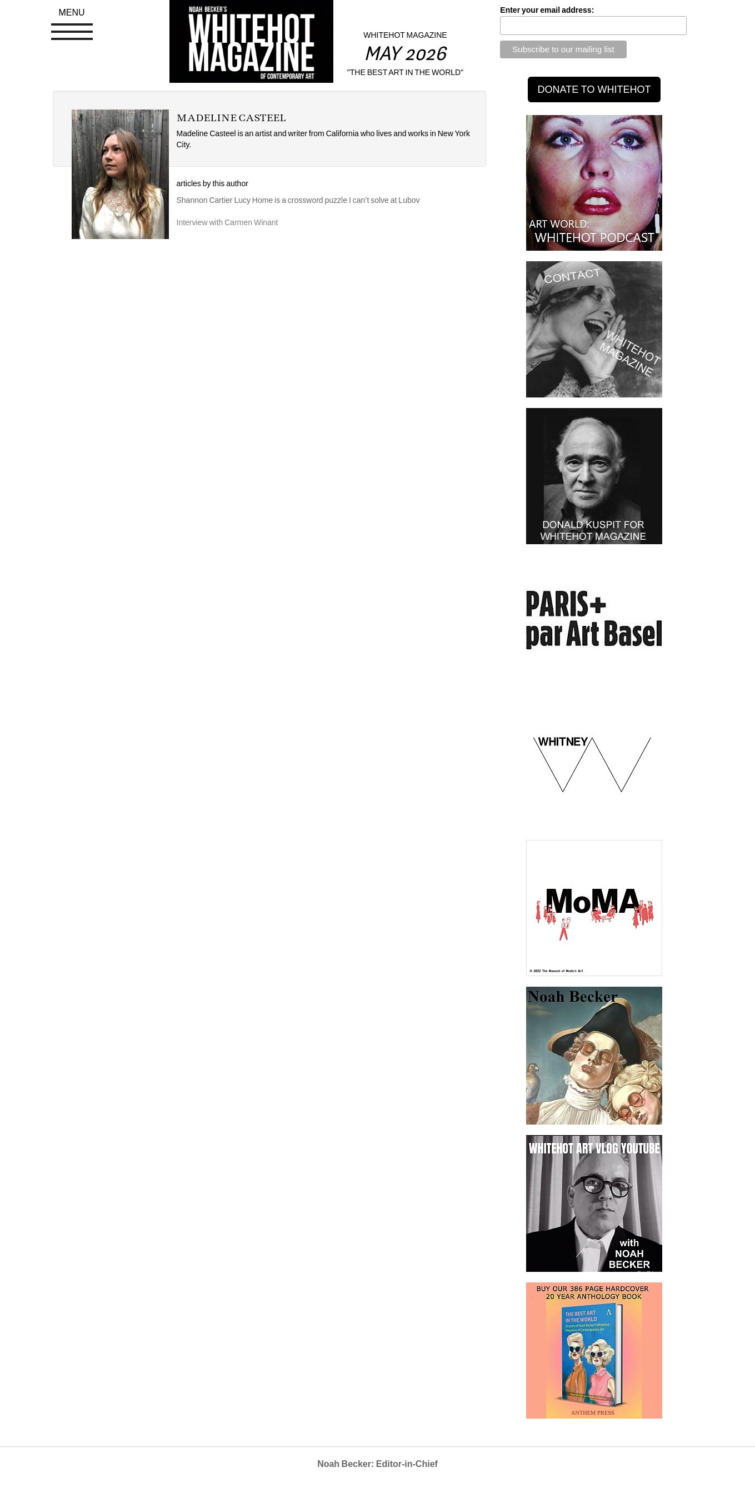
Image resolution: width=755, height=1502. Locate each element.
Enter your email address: (547, 10)
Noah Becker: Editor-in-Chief (377, 1464)
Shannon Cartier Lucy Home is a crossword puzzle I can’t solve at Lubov (298, 200)
